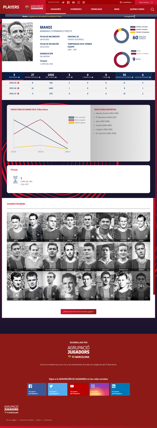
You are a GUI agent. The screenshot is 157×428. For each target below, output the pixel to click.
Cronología (96, 9)
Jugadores (56, 9)
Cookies (38, 420)
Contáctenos (48, 420)
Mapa (116, 9)
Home (24, 16)
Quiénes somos (137, 9)
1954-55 (14, 83)
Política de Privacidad (26, 420)
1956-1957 (25, 184)
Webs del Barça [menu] (146, 2)
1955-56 (14, 88)
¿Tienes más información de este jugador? (78, 312)
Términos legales (11, 420)
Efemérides (76, 9)
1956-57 (14, 93)
